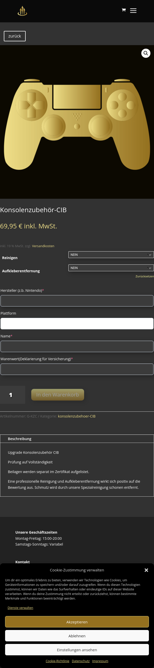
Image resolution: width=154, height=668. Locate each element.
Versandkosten (43, 246)
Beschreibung (19, 438)
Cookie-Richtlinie (57, 661)
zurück (14, 36)
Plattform (8, 313)
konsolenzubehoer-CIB (77, 416)
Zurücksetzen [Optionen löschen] (144, 276)
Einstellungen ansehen (77, 649)
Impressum (100, 661)
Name (6, 336)
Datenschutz (81, 661)
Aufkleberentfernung (21, 270)
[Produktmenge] (12, 395)
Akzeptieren (76, 621)
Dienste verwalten (20, 608)
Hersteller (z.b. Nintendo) (22, 290)
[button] (146, 570)
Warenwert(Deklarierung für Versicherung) (37, 358)
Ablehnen (77, 635)
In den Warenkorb (57, 394)
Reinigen (10, 257)
